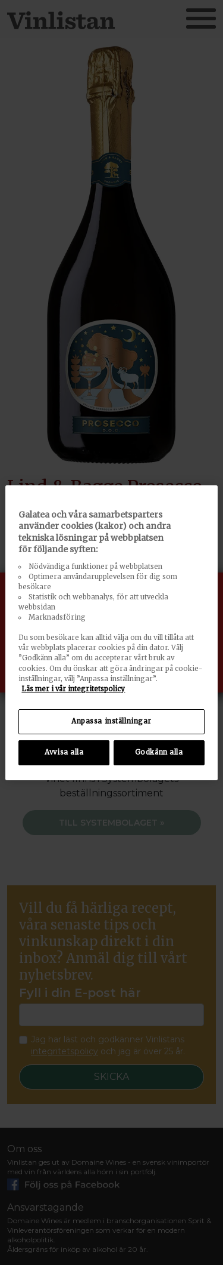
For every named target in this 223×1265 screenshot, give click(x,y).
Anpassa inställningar (111, 721)
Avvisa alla (64, 752)
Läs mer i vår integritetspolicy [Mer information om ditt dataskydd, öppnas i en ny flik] (73, 689)
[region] (111, 632)
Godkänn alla (159, 752)
